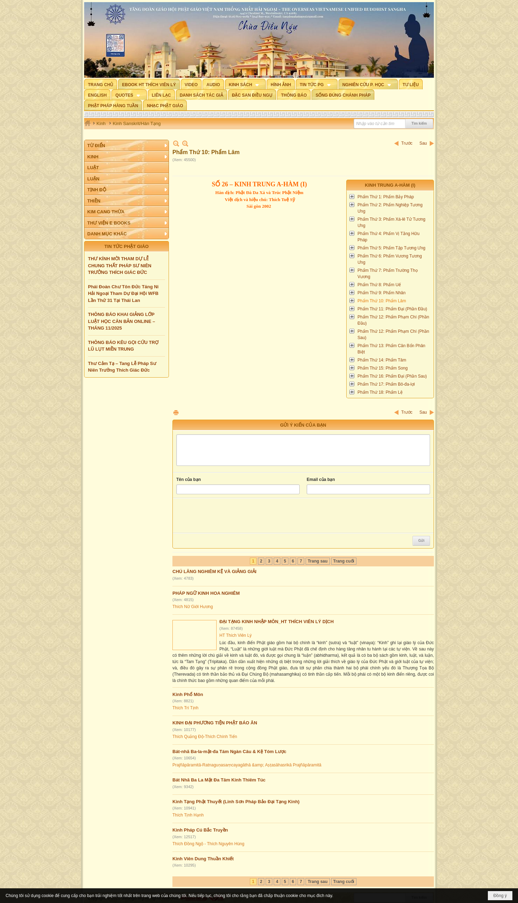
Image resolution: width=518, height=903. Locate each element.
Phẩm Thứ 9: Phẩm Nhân (381, 292)
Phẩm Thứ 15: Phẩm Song (382, 368)
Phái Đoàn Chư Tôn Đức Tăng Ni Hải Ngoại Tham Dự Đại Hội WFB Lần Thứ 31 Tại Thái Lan (123, 293)
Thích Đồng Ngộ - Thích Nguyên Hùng (208, 843)
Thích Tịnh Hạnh (188, 815)
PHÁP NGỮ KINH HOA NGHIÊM (206, 593)
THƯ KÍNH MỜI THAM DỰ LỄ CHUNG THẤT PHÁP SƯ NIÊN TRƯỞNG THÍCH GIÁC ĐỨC (119, 265)
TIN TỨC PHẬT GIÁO (126, 246)
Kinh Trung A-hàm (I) (390, 185)
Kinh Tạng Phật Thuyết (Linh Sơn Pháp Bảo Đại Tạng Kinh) (236, 801)
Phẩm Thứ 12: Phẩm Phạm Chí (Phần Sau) (393, 334)
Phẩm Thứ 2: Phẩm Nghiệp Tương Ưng (390, 208)
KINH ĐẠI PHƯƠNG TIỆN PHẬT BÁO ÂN (214, 722)
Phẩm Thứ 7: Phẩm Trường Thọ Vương (387, 273)
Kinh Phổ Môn (187, 694)
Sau (423, 143)
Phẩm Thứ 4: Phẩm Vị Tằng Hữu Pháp (388, 236)
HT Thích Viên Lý (235, 635)
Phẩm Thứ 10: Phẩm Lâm (381, 300)
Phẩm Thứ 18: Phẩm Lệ (380, 392)
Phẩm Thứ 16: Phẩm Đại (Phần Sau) (392, 376)
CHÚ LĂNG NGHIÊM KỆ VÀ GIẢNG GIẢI (214, 571)
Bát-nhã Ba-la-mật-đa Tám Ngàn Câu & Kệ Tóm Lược (229, 751)
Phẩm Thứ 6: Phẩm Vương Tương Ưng (389, 259)
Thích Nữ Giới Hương (192, 606)
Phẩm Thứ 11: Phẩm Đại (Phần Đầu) (392, 308)
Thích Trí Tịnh (185, 707)
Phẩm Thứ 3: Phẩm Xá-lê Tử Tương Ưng (391, 222)
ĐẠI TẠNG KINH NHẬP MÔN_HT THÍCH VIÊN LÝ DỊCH (276, 621)
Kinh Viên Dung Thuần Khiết (203, 858)
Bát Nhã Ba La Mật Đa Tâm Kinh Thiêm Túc (219, 780)
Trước (407, 143)
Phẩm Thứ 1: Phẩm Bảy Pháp (385, 196)
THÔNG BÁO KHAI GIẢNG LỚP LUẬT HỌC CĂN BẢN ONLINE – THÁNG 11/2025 (121, 321)
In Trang (175, 412)
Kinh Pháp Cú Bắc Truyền (200, 830)
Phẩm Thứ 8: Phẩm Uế (379, 284)
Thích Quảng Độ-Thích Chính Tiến (204, 736)
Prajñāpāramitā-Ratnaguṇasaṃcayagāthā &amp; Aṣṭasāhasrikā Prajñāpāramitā (246, 765)
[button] (245, 84)
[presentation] (229, 515)
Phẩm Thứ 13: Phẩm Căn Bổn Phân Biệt (391, 348)
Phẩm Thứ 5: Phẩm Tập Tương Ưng (391, 248)
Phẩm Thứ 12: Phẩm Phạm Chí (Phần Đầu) (393, 320)
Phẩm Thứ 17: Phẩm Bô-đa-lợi (386, 384)
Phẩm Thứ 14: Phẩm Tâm (381, 360)
